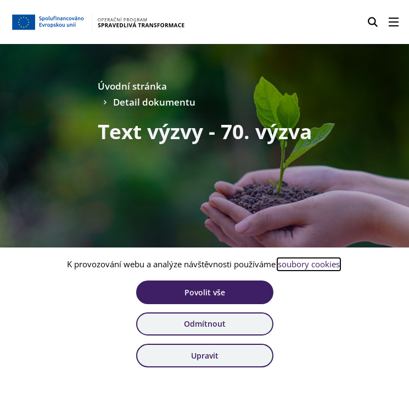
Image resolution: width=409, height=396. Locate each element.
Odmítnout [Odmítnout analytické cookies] (205, 323)
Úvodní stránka (132, 86)
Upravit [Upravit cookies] (204, 355)
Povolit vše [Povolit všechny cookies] (204, 292)
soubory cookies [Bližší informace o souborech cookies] (309, 264)
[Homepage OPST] (99, 22)
